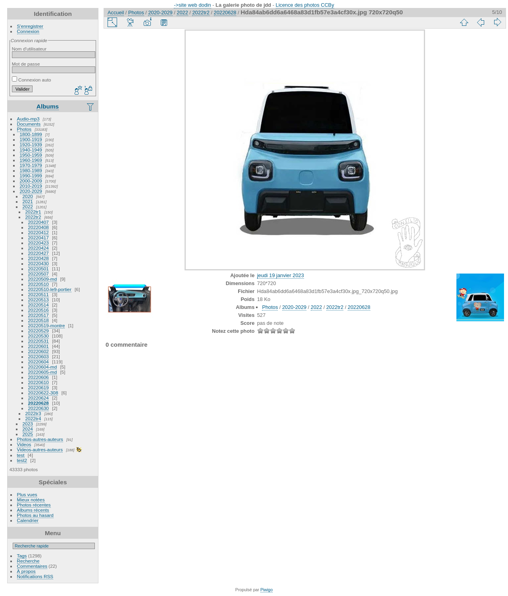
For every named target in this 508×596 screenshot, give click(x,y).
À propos (26, 571)
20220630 (38, 408)
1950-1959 (31, 154)
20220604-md (42, 366)
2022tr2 (33, 216)
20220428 (38, 258)
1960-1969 (31, 160)
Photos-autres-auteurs (40, 439)
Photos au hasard (35, 515)
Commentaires (32, 566)
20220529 (38, 330)
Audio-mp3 (28, 118)
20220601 (38, 346)
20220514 (38, 304)
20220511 (38, 294)
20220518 (38, 320)
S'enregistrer (30, 26)
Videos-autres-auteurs (40, 449)
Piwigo (266, 589)
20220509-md (42, 278)
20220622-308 (43, 392)
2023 (28, 423)
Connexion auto (31, 79)
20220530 (38, 335)
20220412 (38, 232)
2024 (28, 428)
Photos (24, 129)
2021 (28, 201)
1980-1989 (31, 170)
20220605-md (42, 372)
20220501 (38, 268)
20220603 (38, 356)
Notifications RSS (35, 576)
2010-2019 (31, 185)
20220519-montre (46, 325)
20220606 (38, 377)
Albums (48, 106)
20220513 (38, 299)
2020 (28, 196)
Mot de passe (26, 63)
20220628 (38, 403)
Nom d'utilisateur (29, 48)
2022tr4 (33, 418)
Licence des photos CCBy (305, 5)
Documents (29, 123)
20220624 (38, 397)
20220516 (38, 310)
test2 (22, 460)
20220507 (38, 273)
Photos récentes (34, 504)
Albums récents (33, 510)
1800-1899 (31, 134)
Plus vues (27, 494)
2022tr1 (33, 211)
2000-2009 (31, 180)
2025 (28, 434)
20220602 (38, 351)
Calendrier (27, 520)
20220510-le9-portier (49, 289)
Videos (24, 444)
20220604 (38, 361)
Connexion (28, 31)
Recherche (28, 560)
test (21, 455)
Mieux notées (31, 499)
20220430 (38, 263)
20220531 (38, 341)
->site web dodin (192, 5)
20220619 (38, 387)
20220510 (38, 284)
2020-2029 (31, 191)
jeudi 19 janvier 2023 (280, 275)
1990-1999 (31, 175)
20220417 (38, 237)
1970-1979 (31, 165)
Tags (22, 555)
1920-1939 (31, 144)
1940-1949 (31, 149)
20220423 (38, 242)
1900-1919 (31, 139)
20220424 (38, 247)
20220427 (38, 253)
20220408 (38, 227)
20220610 (38, 382)
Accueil (116, 13)
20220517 (38, 315)
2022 (28, 206)
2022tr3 (33, 413)
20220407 (38, 222)
